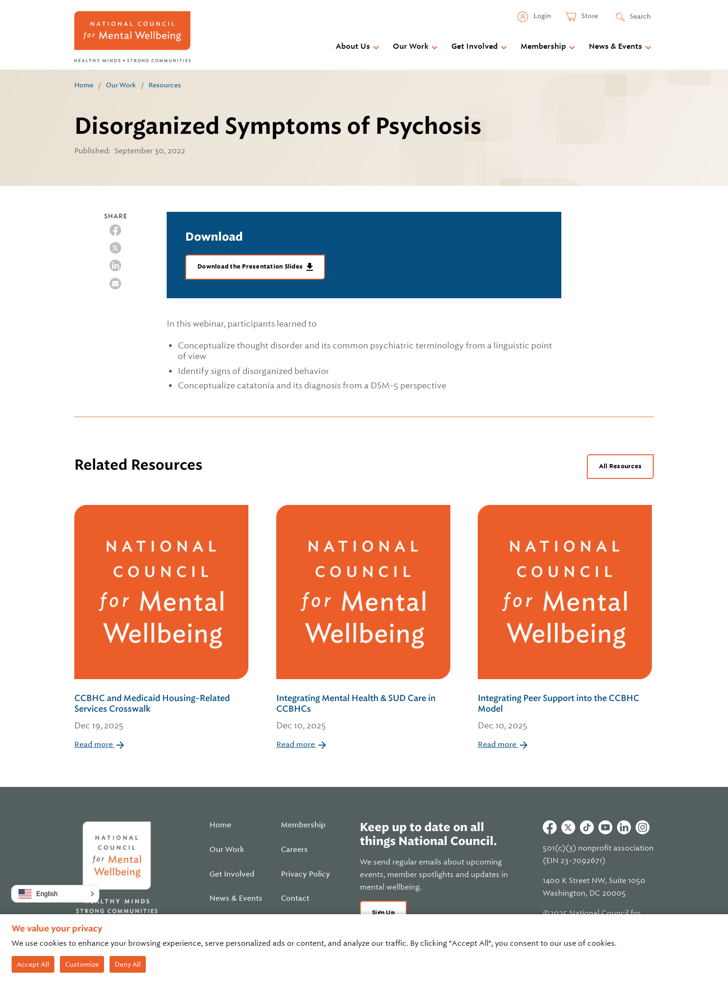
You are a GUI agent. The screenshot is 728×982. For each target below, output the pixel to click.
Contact (295, 898)
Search (640, 16)
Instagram (643, 827)
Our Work (411, 46)
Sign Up (383, 913)
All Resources (620, 466)
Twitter (568, 827)
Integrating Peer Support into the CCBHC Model (566, 713)
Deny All (128, 964)
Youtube (605, 827)
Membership (543, 46)
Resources (165, 85)
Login (541, 16)
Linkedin (624, 827)
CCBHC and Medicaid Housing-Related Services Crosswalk (162, 713)
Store (589, 16)
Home (83, 85)
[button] (55, 893)
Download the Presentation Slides (250, 266)
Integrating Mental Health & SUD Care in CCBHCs (364, 713)
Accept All (33, 964)
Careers (294, 849)
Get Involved (474, 46)
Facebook (550, 827)
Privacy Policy (305, 874)
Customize (82, 964)
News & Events (615, 46)
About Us (353, 46)
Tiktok (587, 827)
